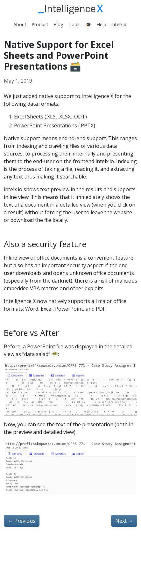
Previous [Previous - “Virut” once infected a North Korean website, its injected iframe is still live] (21, 520)
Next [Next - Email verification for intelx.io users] (124, 520)
